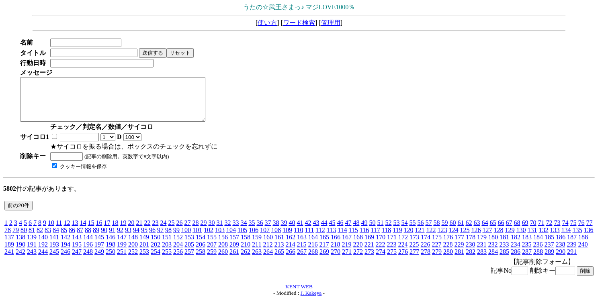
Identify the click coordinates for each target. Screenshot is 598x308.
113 (331, 238)
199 (122, 252)
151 (167, 245)
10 (51, 231)
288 (538, 260)
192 (43, 252)
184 (538, 245)
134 (566, 238)
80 (23, 238)
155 (212, 245)
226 (425, 252)
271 (347, 260)
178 (470, 245)
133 (554, 238)
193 (54, 252)
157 (234, 245)
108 (276, 238)
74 (565, 231)
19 (123, 231)
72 (549, 231)
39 (284, 231)
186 (560, 245)
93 (128, 238)
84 (56, 238)
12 (66, 231)
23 (155, 231)
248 (88, 260)
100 (186, 238)
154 (200, 245)
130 (521, 238)
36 (259, 231)
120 (408, 238)
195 (77, 252)
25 (171, 231)
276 (403, 260)
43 (316, 231)
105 (242, 238)
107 (265, 238)
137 (9, 245)
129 (509, 238)
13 (75, 231)
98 (168, 238)
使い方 (267, 22)
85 (64, 238)
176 (448, 245)
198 (110, 252)
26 (179, 231)
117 (375, 238)
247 (77, 260)
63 (476, 231)
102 (208, 238)
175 (437, 245)
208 (223, 252)
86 (72, 238)
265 (279, 260)
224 (403, 252)
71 (541, 231)
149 (144, 245)
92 (120, 238)
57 (428, 231)
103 (220, 238)
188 (583, 245)
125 (464, 238)
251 (122, 260)
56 (420, 231)
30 (211, 231)
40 (292, 231)
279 (437, 260)
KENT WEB (299, 295)
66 (501, 231)
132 (543, 238)
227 (436, 252)
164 (313, 245)
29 (203, 231)
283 (482, 260)
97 (160, 238)
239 (571, 252)
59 (444, 231)
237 (549, 252)
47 (348, 231)
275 (392, 260)
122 (431, 238)
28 (195, 231)
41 (300, 231)
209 (234, 252)
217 (324, 252)
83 (48, 238)
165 (324, 245)
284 (493, 260)
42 (308, 231)
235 (526, 252)
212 (267, 252)
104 (231, 238)
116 (364, 238)
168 (358, 245)
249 (99, 260)
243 (32, 260)
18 (115, 231)
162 (290, 245)
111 (309, 238)
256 (178, 260)
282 (470, 260)
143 (77, 245)
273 (369, 260)
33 (235, 231)
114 (342, 238)
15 (91, 231)
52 (388, 231)
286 (515, 260)
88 (88, 238)
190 (20, 252)
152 (178, 245)
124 (453, 238)
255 (167, 260)
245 (54, 260)
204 (178, 252)
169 (369, 245)
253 (144, 260)
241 (9, 260)
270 (335, 260)
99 (176, 238)
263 (257, 260)
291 (572, 260)
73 (557, 231)
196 (88, 252)
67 (509, 231)
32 (227, 231)
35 (251, 231)
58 (436, 231)
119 (397, 238)
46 (340, 231)
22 (147, 231)
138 (20, 245)
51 (380, 231)
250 (110, 260)
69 (525, 231)
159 (257, 245)
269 (324, 260)
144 (88, 245)
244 (43, 260)
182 (515, 245)
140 (43, 245)
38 (275, 231)
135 (577, 238)
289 (549, 260)
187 (572, 245)
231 (481, 252)
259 (212, 260)
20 (131, 231)
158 (245, 245)
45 (332, 231)
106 (253, 238)
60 (452, 231)
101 (197, 238)
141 (54, 245)
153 (189, 245)
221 (369, 252)
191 (32, 252)
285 (504, 260)
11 (59, 231)
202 (155, 252)
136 (588, 238)
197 (99, 252)
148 (133, 245)
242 (20, 260)
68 (517, 231)
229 (459, 252)
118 (386, 238)
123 (442, 238)
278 (425, 260)
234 (515, 252)
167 (347, 245)
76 (581, 231)
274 (380, 260)
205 (189, 252)
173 (414, 245)
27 (187, 231)
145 (99, 245)
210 (245, 252)
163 (302, 245)
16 (99, 231)
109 (287, 238)
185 (549, 245)
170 (380, 245)
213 (279, 252)
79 (15, 238)
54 (404, 231)
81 (32, 238)
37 (267, 231)
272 (358, 260)
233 (504, 252)
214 (290, 252)
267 (302, 260)
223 (391, 252)
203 (167, 252)
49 (364, 231)
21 (139, 231)
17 (107, 231)
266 (290, 260)
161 (279, 245)
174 (425, 245)
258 (200, 260)
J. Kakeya (311, 301)
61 (460, 231)
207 (212, 252)
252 (133, 260)
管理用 (330, 22)
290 (560, 260)
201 (144, 252)
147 (122, 245)
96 (152, 238)
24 (163, 231)
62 (468, 231)
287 (527, 260)
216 (312, 252)
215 (301, 252)
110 (298, 238)
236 (538, 252)
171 (392, 245)
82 (40, 238)
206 (200, 252)
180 (493, 245)
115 (353, 238)
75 (573, 231)
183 (527, 245)
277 (414, 260)
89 (96, 238)
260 (223, 260)
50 (372, 231)
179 (482, 245)
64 (484, 231)
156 (223, 245)
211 (256, 252)
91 (112, 238)
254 (155, 260)
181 (504, 245)
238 (560, 252)
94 (136, 238)
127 (487, 238)
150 (155, 245)
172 (403, 245)
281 (459, 260)
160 (268, 245)
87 (80, 238)
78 (7, 238)
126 (476, 238)
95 (144, 238)
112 (320, 238)
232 (493, 252)
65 (492, 231)
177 (459, 245)
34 (243, 231)
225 (414, 252)
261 (234, 260)
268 (313, 260)
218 (335, 252)
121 (419, 238)
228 (448, 252)
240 (583, 252)
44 (324, 231)
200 (133, 252)
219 (346, 252)
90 (104, 238)
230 (470, 252)
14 (83, 231)
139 (32, 245)
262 (245, 260)
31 (219, 231)
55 (412, 231)
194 (65, 252)
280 (448, 260)
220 (357, 252)
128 (498, 238)
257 (189, 260)
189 (9, 252)
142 (65, 245)
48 (356, 231)
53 (396, 231)
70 (533, 231)
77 (589, 231)
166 (335, 245)
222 (380, 252)
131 (532, 238)
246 (65, 260)
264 (268, 260)
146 (110, 245)
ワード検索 (299, 22)
